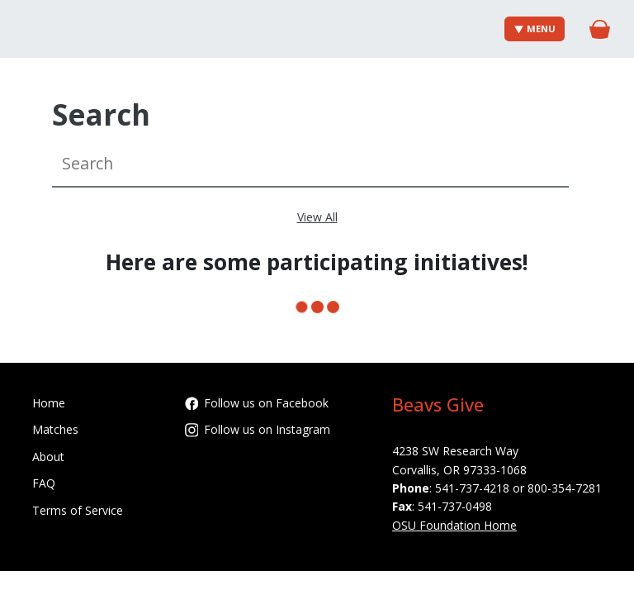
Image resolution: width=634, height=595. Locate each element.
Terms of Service (77, 510)
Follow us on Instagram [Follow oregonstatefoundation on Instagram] (258, 429)
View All (317, 217)
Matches (55, 429)
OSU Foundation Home (454, 525)
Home (48, 403)
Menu (535, 28)
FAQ (43, 483)
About (48, 456)
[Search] (310, 164)
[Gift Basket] (600, 29)
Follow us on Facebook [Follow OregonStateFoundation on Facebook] (257, 403)
